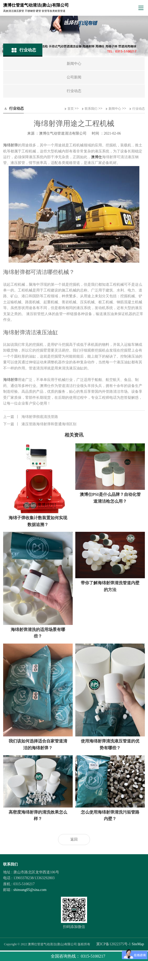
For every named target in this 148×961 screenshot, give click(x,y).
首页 (70, 108)
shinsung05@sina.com (30, 890)
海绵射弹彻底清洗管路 (30, 417)
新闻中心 (115, 108)
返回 (74, 839)
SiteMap (138, 944)
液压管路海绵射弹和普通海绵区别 (39, 424)
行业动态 (138, 108)
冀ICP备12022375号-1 (113, 944)
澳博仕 (96, 157)
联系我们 (91, 108)
